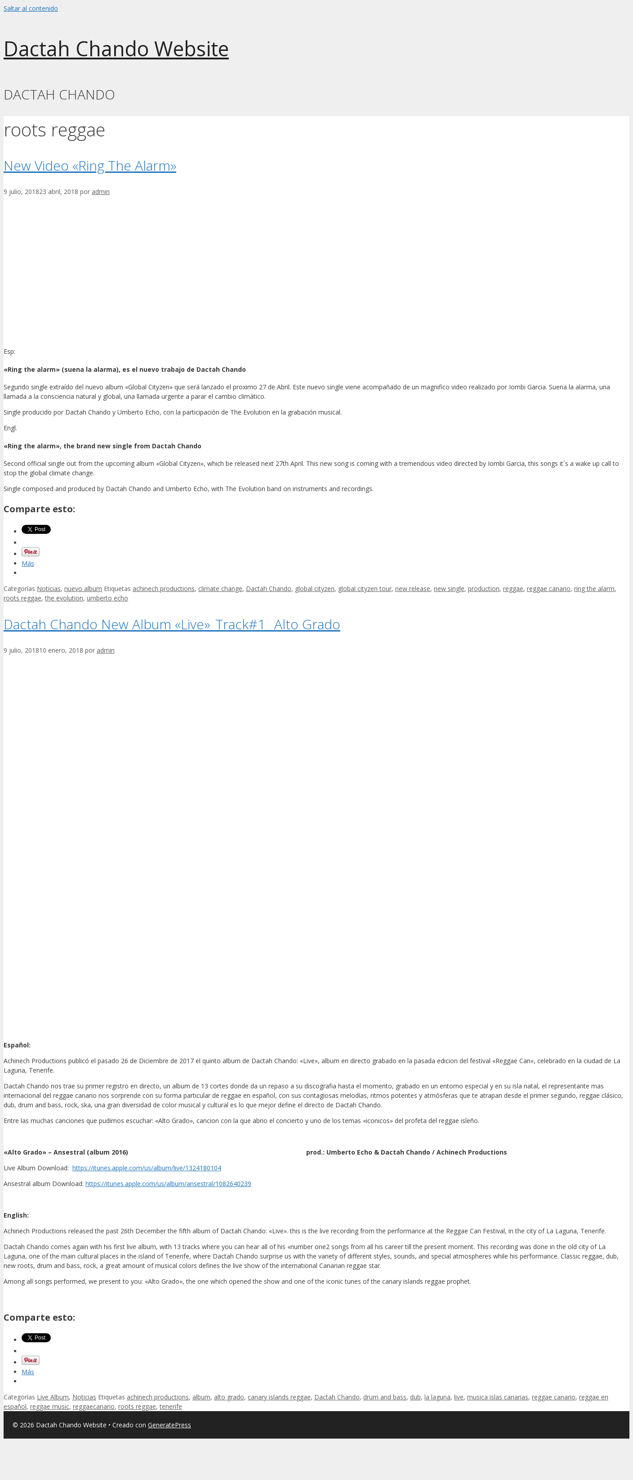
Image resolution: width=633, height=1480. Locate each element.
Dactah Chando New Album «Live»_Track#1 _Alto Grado (172, 624)
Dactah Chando (268, 588)
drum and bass (384, 1397)
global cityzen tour (365, 588)
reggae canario (549, 588)
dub (415, 1397)
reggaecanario (94, 1406)
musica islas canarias (497, 1397)
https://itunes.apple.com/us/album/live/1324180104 (146, 1168)
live (459, 1397)
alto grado (229, 1397)
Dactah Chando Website (116, 48)
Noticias (49, 588)
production (483, 588)
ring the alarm (594, 588)
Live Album (53, 1397)
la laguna (437, 1397)
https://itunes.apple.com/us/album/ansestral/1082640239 (168, 1183)
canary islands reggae (279, 1397)
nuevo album (83, 588)
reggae (513, 588)
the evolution (64, 598)
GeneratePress (169, 1425)
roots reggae (22, 598)
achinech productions (164, 588)
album (201, 1397)
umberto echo (107, 598)
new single (449, 588)
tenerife (171, 1406)
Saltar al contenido (31, 8)
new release (412, 588)
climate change (220, 588)
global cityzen (314, 588)
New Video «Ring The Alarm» (90, 165)
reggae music (49, 1406)
